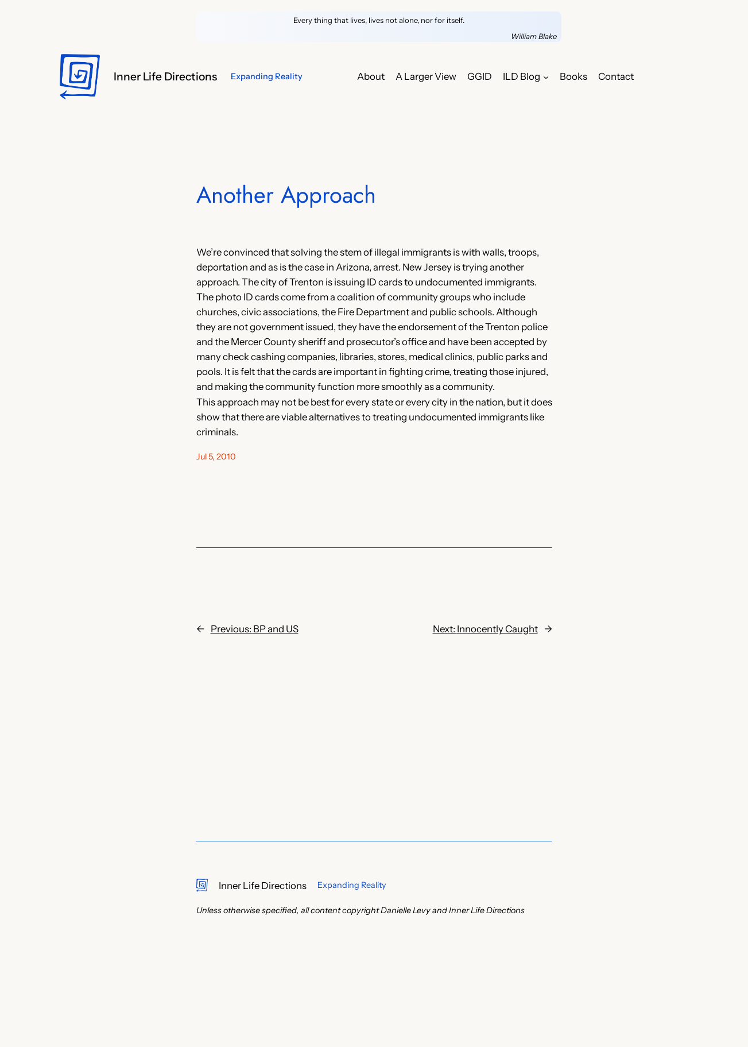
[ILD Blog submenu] (546, 76)
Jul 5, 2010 (216, 456)
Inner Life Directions (165, 76)
